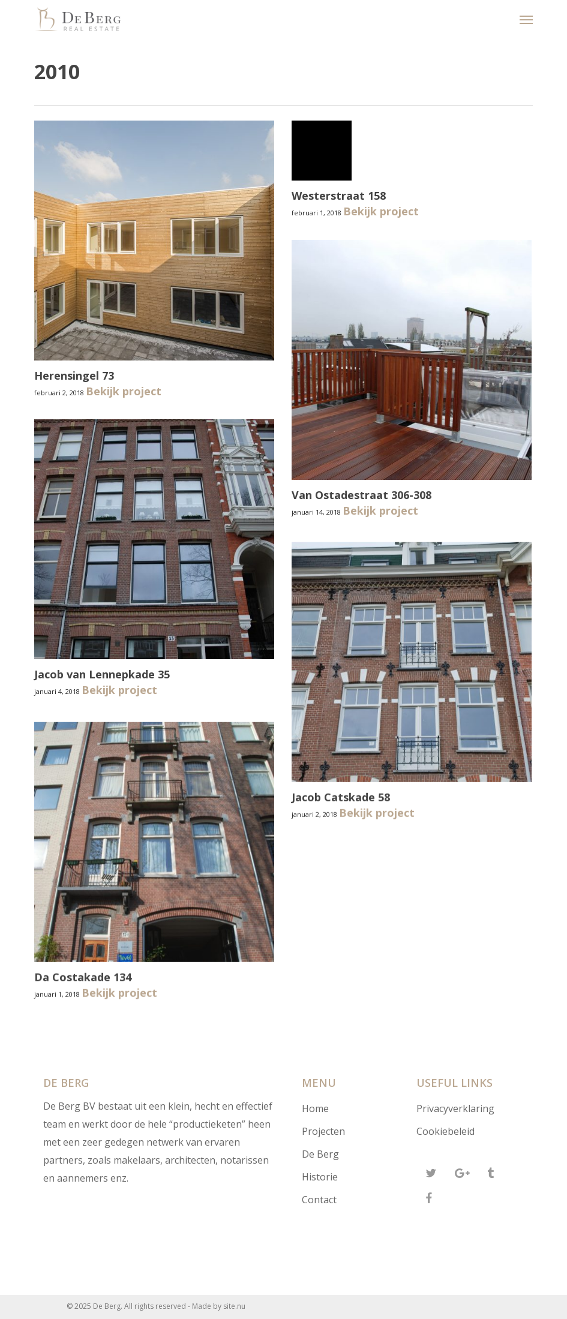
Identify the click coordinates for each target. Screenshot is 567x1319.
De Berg (320, 1154)
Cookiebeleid (445, 1131)
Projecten (323, 1131)
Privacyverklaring (455, 1108)
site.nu (234, 1306)
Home (315, 1108)
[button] (526, 19)
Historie (320, 1176)
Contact (319, 1199)
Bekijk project (123, 391)
